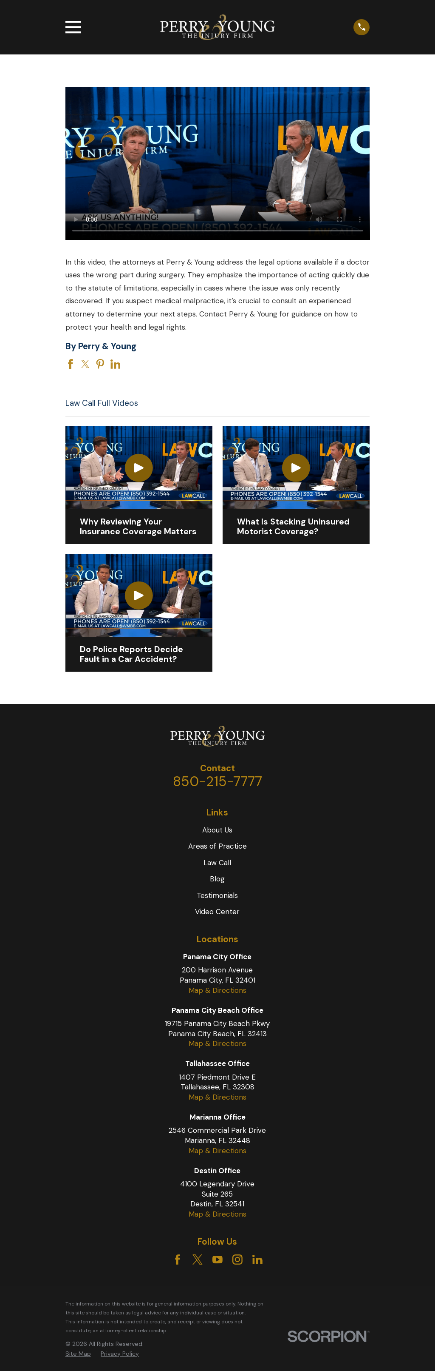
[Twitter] (197, 1259)
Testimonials (217, 895)
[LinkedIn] (257, 1259)
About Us (217, 830)
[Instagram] (237, 1259)
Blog (217, 879)
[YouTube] (217, 1259)
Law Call (217, 862)
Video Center (217, 911)
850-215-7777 (217, 781)
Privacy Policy (120, 1353)
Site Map (78, 1353)
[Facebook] (177, 1259)
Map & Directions (217, 990)
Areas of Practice (217, 846)
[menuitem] (78, 1354)
